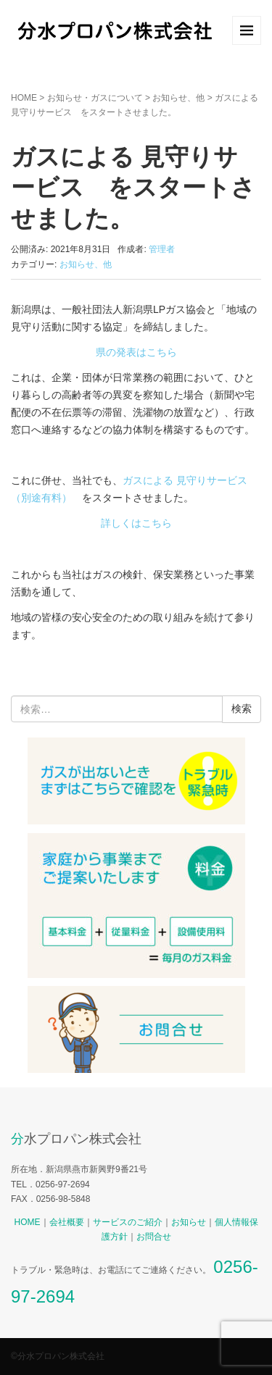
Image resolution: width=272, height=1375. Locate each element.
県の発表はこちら (136, 352)
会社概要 (66, 1222)
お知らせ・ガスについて (95, 98)
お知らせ (188, 1222)
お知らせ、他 (178, 98)
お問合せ (153, 1237)
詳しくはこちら (136, 523)
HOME (24, 98)
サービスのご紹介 (127, 1222)
